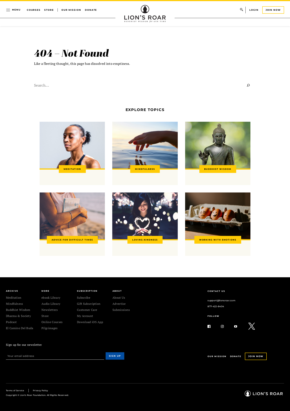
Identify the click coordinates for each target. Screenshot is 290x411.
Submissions (121, 310)
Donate (91, 9)
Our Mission (71, 9)
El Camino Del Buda (19, 328)
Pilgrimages (49, 328)
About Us (118, 298)
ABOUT (117, 291)
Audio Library (50, 304)
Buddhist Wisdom (18, 310)
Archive (12, 291)
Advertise (119, 304)
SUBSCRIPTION (87, 291)
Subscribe (83, 298)
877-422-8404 (216, 306)
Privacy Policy (40, 390)
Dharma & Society (18, 316)
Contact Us (216, 291)
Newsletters (49, 310)
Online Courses (52, 322)
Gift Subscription (88, 304)
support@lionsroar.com (221, 300)
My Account (85, 316)
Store (49, 9)
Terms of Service (15, 390)
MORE (45, 291)
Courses (34, 9)
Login (254, 9)
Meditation (13, 298)
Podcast (11, 322)
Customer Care (87, 310)
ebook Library (50, 298)
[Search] (248, 85)
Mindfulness (14, 304)
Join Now (273, 9)
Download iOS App (90, 322)
